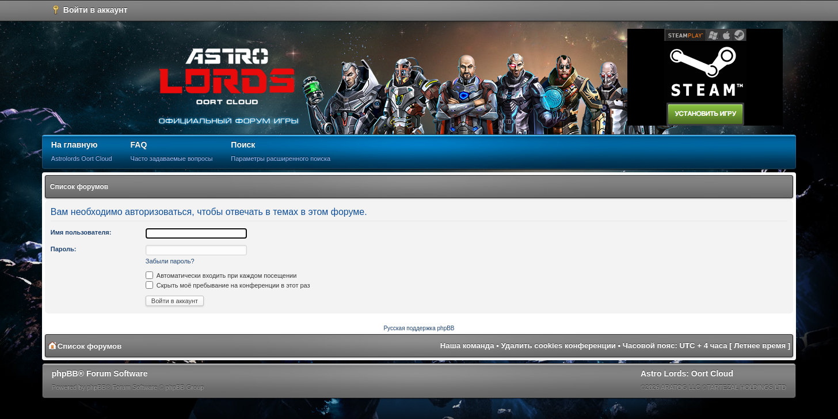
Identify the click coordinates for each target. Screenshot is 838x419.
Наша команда (467, 345)
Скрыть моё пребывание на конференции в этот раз (228, 285)
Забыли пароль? (170, 261)
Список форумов (79, 187)
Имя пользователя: (81, 232)
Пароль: (64, 249)
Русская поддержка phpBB (418, 328)
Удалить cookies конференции (558, 345)
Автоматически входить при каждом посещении (221, 275)
